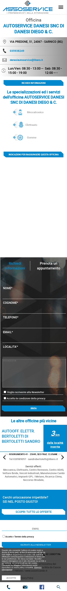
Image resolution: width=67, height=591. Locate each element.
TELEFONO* (34, 320)
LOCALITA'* (34, 350)
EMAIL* (34, 335)
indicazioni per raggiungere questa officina (34, 154)
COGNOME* (34, 306)
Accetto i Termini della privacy (19, 536)
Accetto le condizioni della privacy (26, 398)
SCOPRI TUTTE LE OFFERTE (34, 512)
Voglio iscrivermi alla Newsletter (24, 392)
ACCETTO (11, 577)
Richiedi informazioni (34, 83)
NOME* (34, 291)
